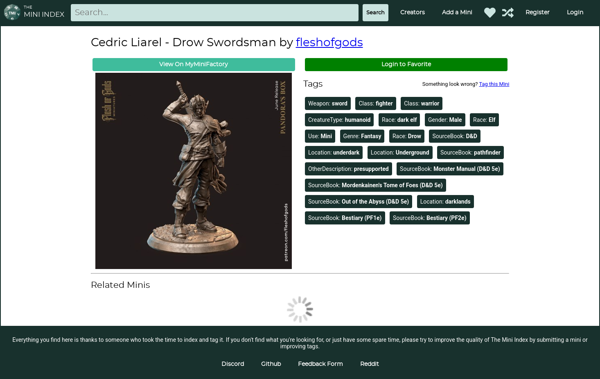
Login (575, 13)
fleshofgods (329, 43)
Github (271, 364)
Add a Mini (457, 13)
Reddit (369, 364)
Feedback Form (320, 364)
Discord (232, 364)
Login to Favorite (406, 64)
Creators (412, 13)
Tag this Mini (494, 84)
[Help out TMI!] (508, 12)
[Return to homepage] (14, 13)
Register (538, 13)
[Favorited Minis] (490, 12)
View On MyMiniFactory (193, 64)
